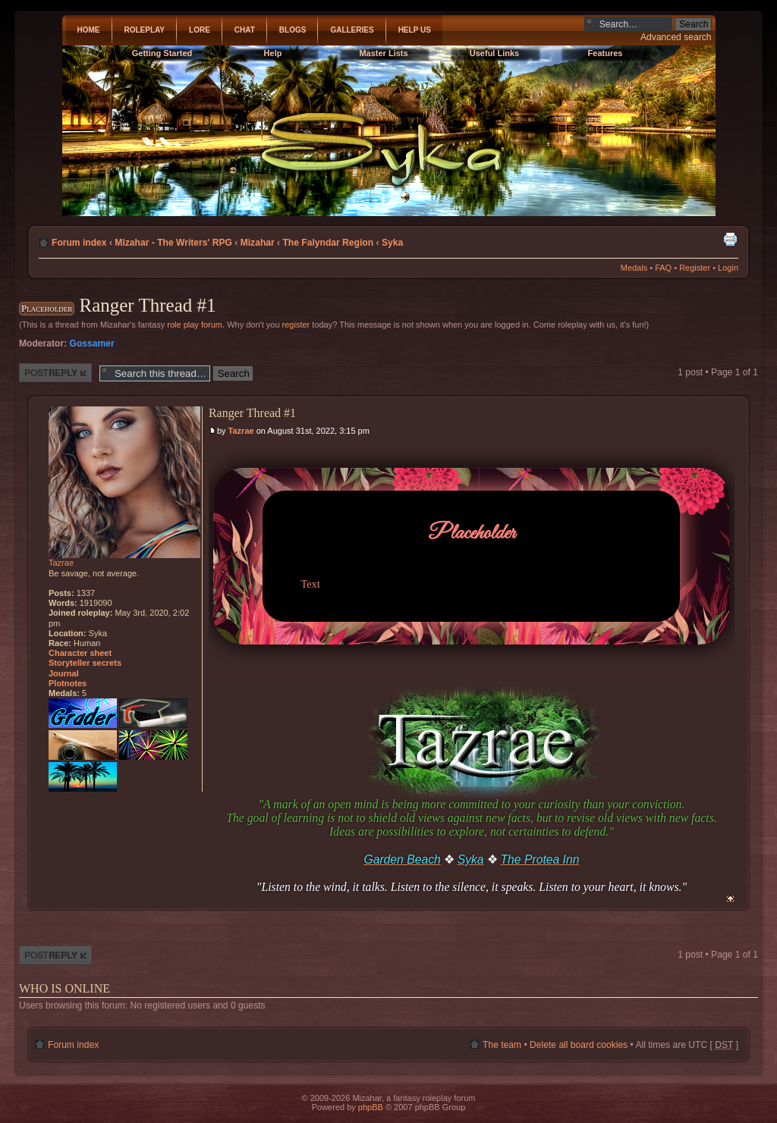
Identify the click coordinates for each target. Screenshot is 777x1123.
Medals (634, 267)
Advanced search (675, 37)
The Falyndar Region (327, 242)
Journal (64, 673)
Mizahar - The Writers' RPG (173, 242)
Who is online (64, 988)
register (296, 324)
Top (730, 899)
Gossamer (92, 343)
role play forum (194, 324)
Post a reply (55, 372)
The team (502, 1045)
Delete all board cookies (579, 1045)
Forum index (79, 242)
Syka (392, 242)
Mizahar (258, 242)
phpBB (370, 1107)
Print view (730, 239)
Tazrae (241, 430)
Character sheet (80, 652)
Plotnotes (68, 683)
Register (694, 267)
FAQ (663, 267)
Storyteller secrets (85, 662)
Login (728, 267)
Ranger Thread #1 (147, 305)
